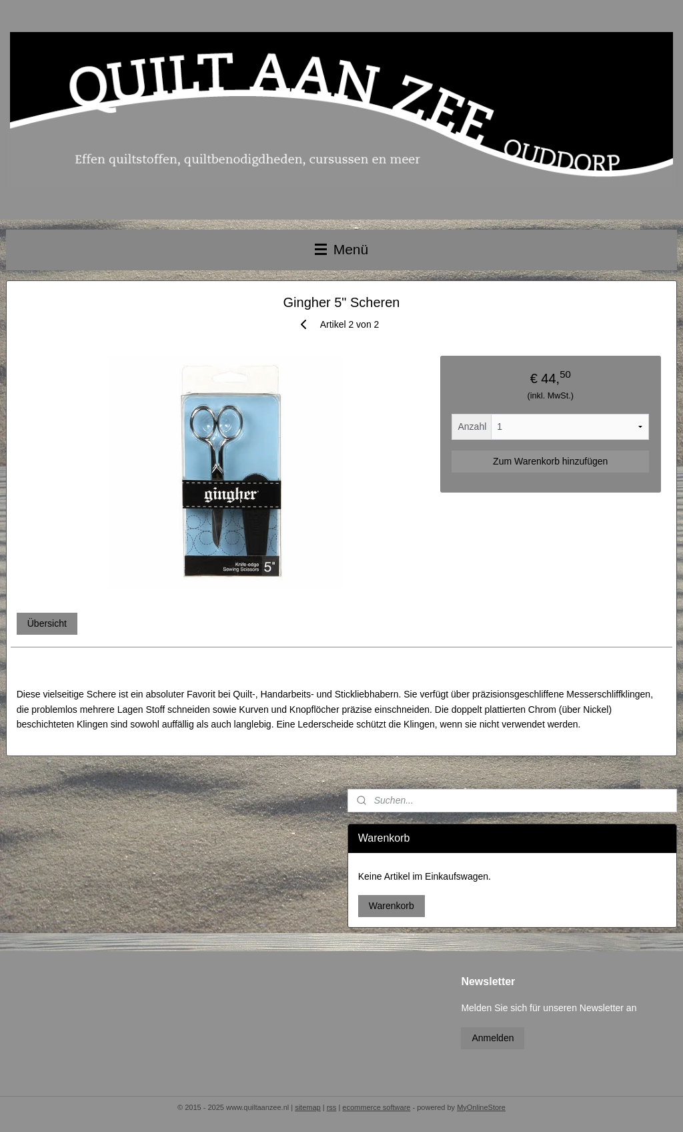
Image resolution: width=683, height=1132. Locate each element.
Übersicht (47, 623)
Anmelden (493, 1038)
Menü (341, 249)
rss (332, 1107)
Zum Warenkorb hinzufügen (550, 461)
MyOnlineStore (481, 1107)
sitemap (308, 1107)
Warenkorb (391, 905)
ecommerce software (376, 1107)
